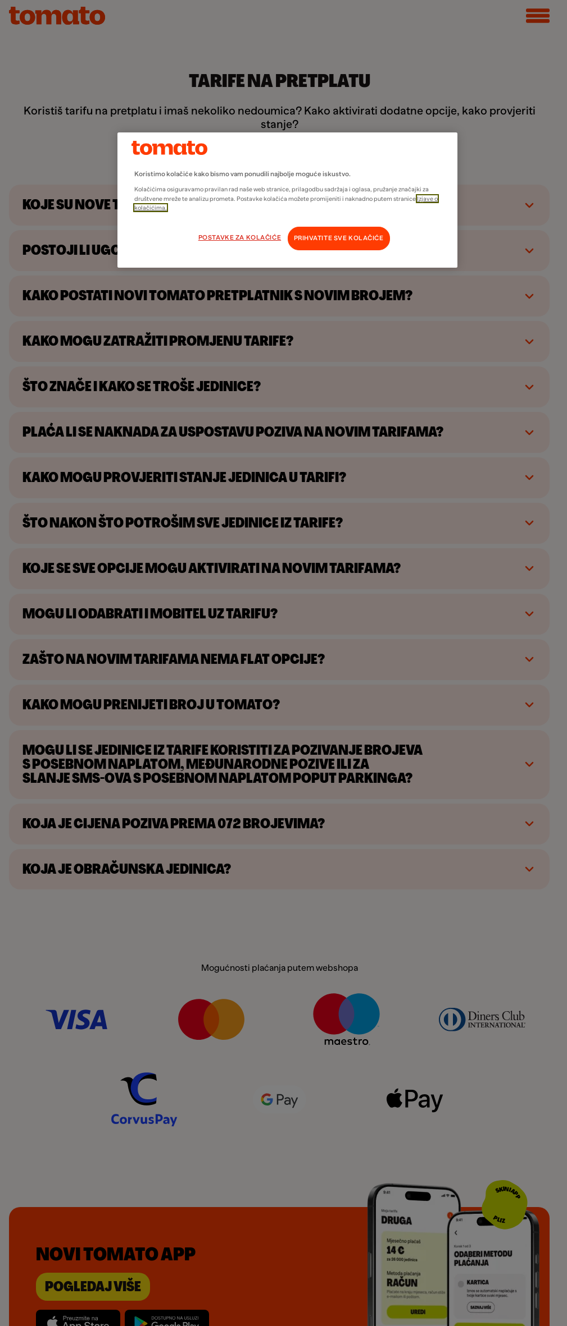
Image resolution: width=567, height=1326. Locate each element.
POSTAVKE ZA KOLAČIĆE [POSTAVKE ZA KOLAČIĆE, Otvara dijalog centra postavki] (239, 237)
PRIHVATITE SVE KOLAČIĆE (339, 238)
